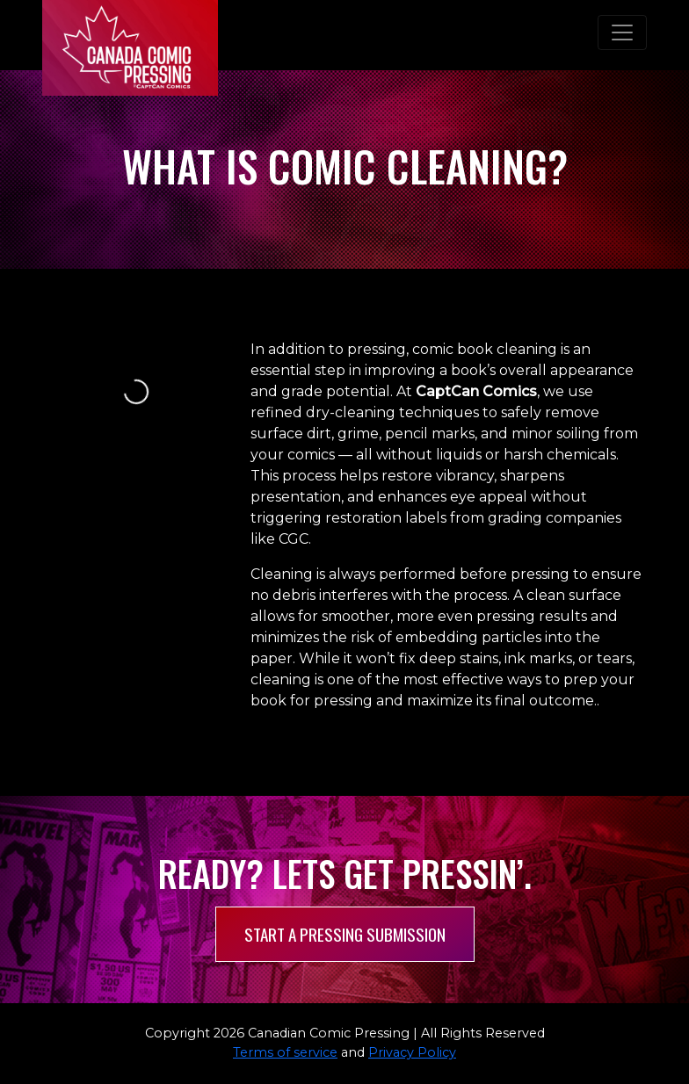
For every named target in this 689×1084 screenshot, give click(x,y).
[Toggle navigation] (622, 32)
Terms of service (285, 1052)
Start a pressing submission (345, 934)
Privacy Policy (412, 1052)
